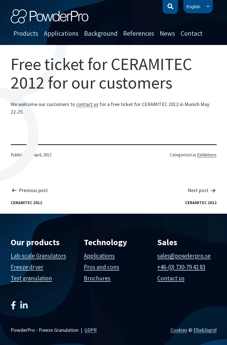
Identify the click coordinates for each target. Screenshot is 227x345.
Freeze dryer (27, 267)
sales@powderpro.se (184, 256)
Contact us (171, 278)
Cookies (178, 330)
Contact (192, 33)
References (138, 33)
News (167, 33)
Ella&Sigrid (205, 330)
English (193, 6)
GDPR (90, 330)
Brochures (97, 278)
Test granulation (31, 278)
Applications (61, 33)
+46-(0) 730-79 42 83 (181, 267)
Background (101, 33)
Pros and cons (101, 267)
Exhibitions (207, 154)
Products (26, 33)
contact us (87, 104)
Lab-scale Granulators (38, 256)
